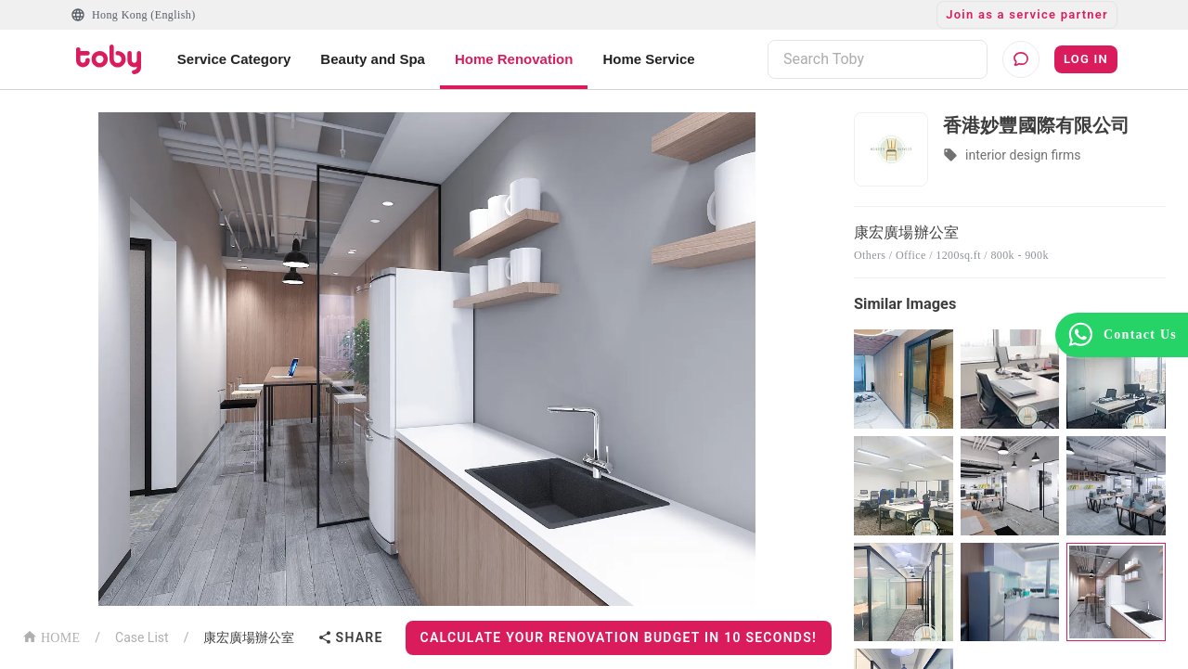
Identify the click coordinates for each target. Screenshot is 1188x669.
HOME (51, 636)
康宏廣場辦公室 (248, 637)
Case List (142, 637)
